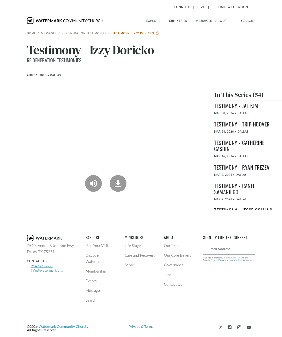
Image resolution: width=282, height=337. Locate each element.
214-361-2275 (42, 266)
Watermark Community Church (63, 326)
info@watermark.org (47, 270)
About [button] (221, 21)
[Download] (118, 183)
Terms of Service (237, 259)
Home (31, 33)
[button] (180, 20)
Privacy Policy (217, 259)
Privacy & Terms (141, 326)
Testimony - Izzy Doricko (135, 33)
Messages (49, 33)
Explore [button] (153, 21)
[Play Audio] (93, 183)
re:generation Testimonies (84, 33)
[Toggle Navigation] (230, 7)
